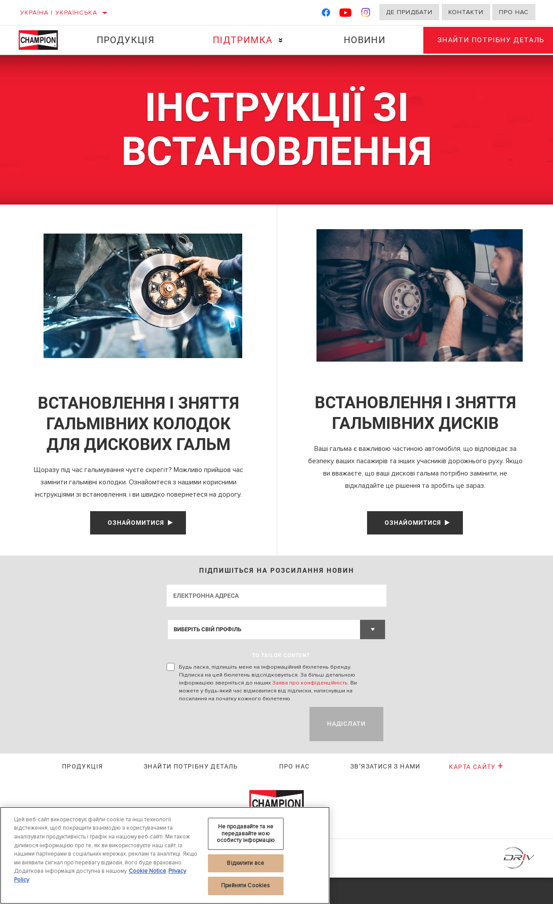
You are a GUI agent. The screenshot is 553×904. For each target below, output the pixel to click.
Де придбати (409, 12)
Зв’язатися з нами (385, 792)
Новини (359, 40)
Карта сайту (476, 793)
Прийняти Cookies (245, 885)
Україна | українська (58, 12)
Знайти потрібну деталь (191, 792)
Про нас (514, 12)
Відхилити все (245, 863)
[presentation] (233, 750)
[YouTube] (345, 14)
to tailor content (281, 682)
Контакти (466, 12)
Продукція (124, 40)
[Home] (42, 40)
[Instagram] (366, 14)
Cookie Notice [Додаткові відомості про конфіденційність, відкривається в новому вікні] (147, 871)
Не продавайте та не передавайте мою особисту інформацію (246, 833)
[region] (165, 855)
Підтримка (239, 40)
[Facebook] (326, 14)
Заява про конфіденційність (310, 709)
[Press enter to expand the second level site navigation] (277, 40)
